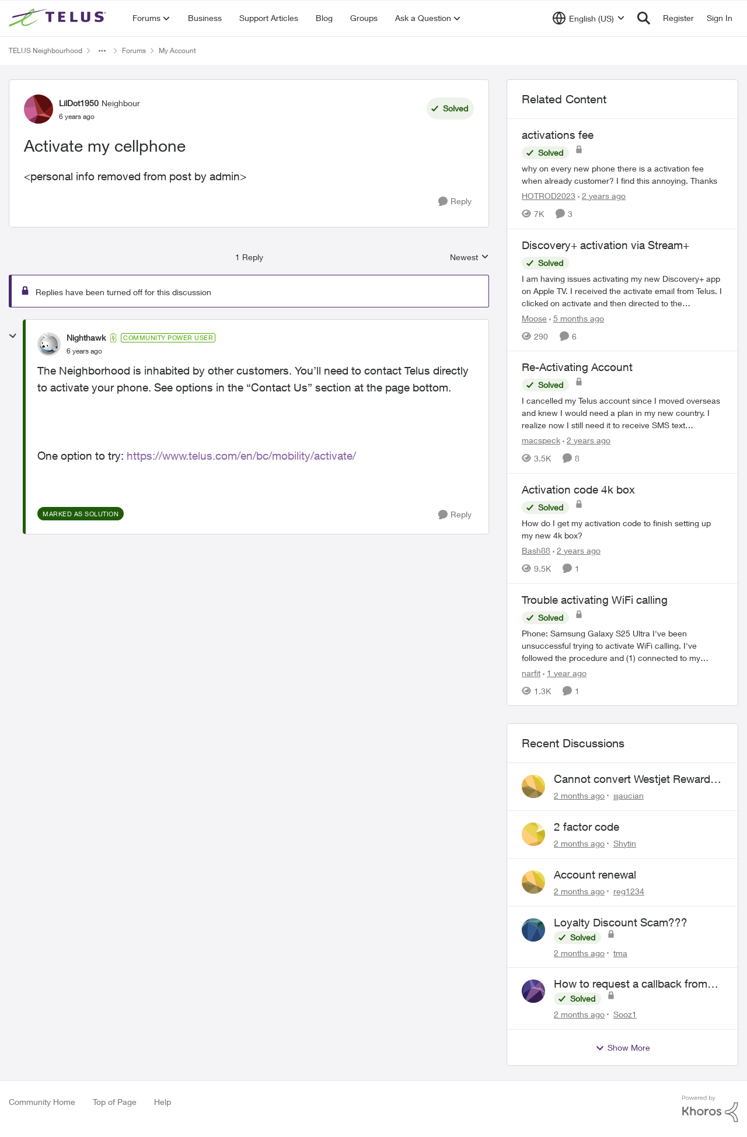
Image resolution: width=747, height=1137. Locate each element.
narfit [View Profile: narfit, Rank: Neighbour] (531, 672)
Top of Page (115, 1102)
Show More (622, 1047)
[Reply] (455, 201)
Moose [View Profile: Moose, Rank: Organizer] (534, 318)
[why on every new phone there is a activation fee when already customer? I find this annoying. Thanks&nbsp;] (622, 174)
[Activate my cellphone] (84, 351)
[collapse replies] (13, 336)
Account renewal (595, 874)
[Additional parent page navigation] (102, 51)
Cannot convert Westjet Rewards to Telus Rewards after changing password (635, 779)
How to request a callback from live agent (630, 984)
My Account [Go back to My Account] (177, 50)
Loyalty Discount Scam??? (620, 922)
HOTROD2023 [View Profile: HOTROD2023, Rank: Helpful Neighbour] (548, 196)
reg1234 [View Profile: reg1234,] (628, 891)
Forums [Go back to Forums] (134, 50)
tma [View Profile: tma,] (620, 952)
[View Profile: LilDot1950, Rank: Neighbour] (38, 109)
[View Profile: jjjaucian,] (533, 786)
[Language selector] (588, 18)
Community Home (42, 1102)
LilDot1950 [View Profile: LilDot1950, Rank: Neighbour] (79, 103)
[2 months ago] (579, 795)
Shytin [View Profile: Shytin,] (624, 843)
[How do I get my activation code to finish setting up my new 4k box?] (622, 529)
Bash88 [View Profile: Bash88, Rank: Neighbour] (536, 550)
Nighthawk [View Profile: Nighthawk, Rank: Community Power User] (86, 337)
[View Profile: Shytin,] (533, 834)
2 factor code (586, 826)
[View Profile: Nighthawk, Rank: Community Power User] (49, 344)
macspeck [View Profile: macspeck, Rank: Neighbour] (541, 440)
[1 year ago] (565, 672)
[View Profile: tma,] (533, 930)
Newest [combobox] (469, 257)
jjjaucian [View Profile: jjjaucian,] (628, 795)
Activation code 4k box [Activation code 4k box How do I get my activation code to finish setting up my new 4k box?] (578, 489)
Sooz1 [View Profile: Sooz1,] (625, 1014)
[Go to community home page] (59, 18)
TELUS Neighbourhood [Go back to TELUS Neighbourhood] (45, 50)
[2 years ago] (602, 196)
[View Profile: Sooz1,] (533, 991)
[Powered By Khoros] (710, 1109)
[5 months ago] (576, 318)
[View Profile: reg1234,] (533, 882)
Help (162, 1102)
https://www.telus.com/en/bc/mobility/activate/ (241, 455)
